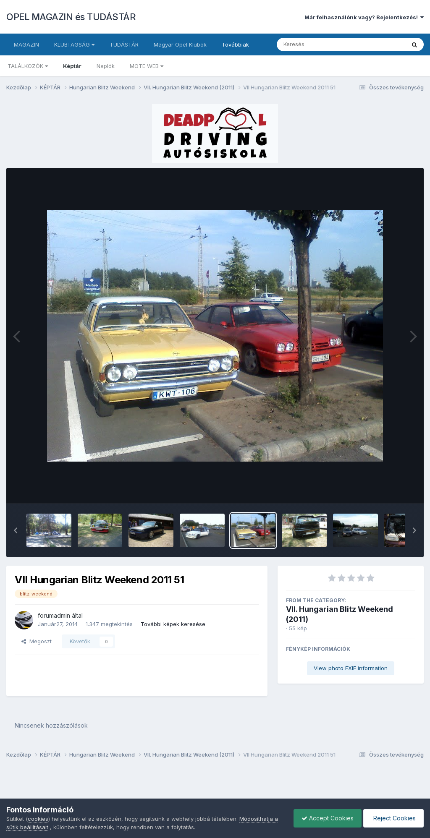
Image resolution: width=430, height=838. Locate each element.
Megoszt (36, 641)
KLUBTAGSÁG (74, 44)
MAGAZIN (26, 44)
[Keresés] (318, 44)
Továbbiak (235, 44)
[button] (15, 530)
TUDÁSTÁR (124, 44)
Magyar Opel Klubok (180, 44)
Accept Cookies (325, 818)
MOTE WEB (146, 66)
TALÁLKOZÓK (28, 66)
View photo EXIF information (351, 668)
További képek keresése (173, 624)
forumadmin (54, 615)
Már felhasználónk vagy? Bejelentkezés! (364, 17)
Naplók (106, 66)
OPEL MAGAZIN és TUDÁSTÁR (71, 16)
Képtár (72, 66)
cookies (38, 818)
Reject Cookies (393, 818)
